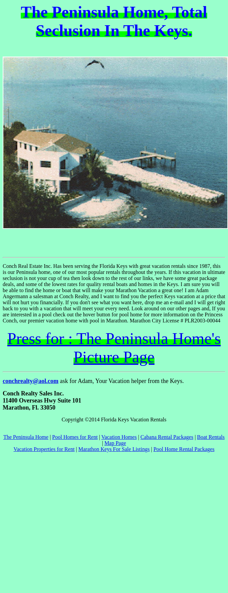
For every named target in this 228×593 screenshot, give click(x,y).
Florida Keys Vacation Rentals (134, 419)
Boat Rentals (211, 437)
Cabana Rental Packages (166, 437)
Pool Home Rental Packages (184, 449)
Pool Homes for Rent (75, 437)
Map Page (115, 443)
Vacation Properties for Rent (44, 449)
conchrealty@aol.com (30, 381)
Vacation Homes (119, 437)
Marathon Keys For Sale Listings (113, 449)
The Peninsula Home (25, 437)
